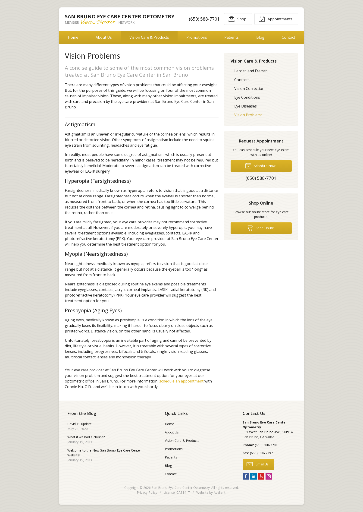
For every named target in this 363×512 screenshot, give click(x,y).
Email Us (258, 464)
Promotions (196, 37)
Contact (288, 37)
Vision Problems (248, 114)
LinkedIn (253, 476)
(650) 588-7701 (204, 19)
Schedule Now (260, 165)
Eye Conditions (247, 97)
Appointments (275, 19)
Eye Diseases (245, 106)
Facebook (246, 476)
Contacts (242, 79)
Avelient (219, 492)
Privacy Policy (147, 492)
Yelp (261, 476)
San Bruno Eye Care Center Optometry (181, 487)
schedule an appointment (181, 381)
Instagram (269, 476)
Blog (260, 37)
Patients (231, 37)
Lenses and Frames (251, 70)
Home (73, 37)
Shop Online (260, 227)
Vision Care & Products (149, 37)
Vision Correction (249, 88)
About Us (104, 37)
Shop (237, 19)
